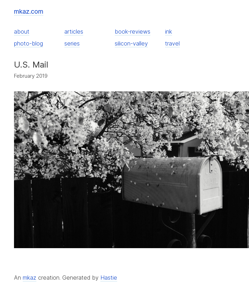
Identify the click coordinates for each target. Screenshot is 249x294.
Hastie (108, 277)
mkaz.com (28, 11)
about (21, 31)
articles (73, 31)
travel (172, 43)
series (72, 43)
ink (168, 31)
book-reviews (132, 31)
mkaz (29, 277)
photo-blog (28, 43)
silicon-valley (131, 43)
